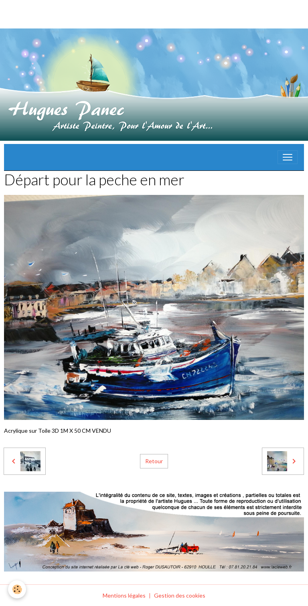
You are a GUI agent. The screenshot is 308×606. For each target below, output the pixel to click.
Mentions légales (124, 595)
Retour (154, 461)
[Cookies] (17, 589)
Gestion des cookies (179, 595)
